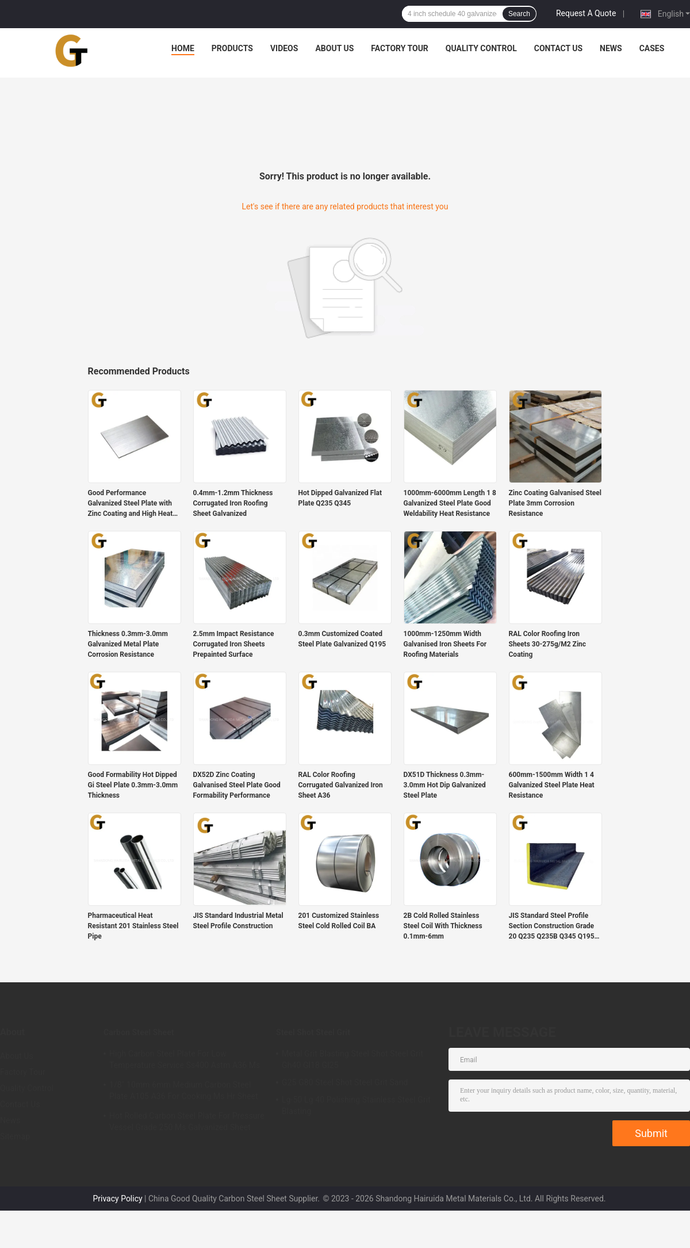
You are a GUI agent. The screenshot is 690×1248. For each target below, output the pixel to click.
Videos (284, 48)
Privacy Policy (117, 1198)
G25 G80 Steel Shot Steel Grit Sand (345, 1082)
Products (232, 48)
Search (519, 14)
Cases (652, 48)
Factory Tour (399, 48)
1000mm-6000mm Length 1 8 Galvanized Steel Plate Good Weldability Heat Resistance (450, 503)
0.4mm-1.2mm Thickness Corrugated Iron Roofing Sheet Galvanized (233, 503)
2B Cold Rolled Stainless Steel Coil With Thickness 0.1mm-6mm (443, 926)
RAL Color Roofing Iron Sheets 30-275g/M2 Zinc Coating (547, 644)
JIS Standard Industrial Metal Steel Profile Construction (238, 921)
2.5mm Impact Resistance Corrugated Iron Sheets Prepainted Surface (233, 644)
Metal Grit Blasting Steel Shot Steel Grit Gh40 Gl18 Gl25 (352, 1059)
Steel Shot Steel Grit (313, 1032)
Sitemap (15, 1136)
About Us (334, 48)
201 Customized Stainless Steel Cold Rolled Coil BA (338, 921)
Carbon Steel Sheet (138, 1032)
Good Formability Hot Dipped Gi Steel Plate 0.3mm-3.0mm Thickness (133, 785)
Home (182, 48)
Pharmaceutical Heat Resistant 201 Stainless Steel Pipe (133, 926)
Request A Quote (586, 13)
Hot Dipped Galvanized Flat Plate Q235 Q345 (340, 498)
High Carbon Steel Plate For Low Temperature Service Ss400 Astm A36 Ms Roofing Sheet (184, 1061)
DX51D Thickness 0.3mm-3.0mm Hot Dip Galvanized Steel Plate (445, 785)
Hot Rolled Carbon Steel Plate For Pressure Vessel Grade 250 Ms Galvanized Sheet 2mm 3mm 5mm (186, 1123)
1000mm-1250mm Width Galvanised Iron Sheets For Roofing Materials (445, 644)
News (611, 48)
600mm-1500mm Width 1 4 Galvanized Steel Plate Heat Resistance (552, 785)
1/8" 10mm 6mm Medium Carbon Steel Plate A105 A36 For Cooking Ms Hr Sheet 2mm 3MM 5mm (183, 1092)
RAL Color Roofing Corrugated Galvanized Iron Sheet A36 (340, 785)
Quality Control (481, 48)
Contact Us (558, 48)
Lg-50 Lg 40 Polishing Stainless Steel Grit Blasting (356, 1105)
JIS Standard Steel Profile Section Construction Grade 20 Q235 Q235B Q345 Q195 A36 (552, 926)
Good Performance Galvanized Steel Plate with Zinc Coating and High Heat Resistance (130, 504)
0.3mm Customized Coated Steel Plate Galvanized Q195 (342, 639)
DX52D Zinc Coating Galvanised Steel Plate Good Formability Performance (237, 785)
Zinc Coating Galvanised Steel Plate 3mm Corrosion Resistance (555, 503)
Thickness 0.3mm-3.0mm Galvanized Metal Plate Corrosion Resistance (128, 644)
